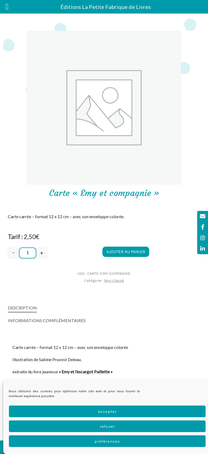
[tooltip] (202, 216)
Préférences (107, 441)
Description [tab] (22, 307)
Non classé (114, 280)
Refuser (107, 426)
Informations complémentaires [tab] (47, 320)
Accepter (107, 411)
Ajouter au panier (125, 251)
